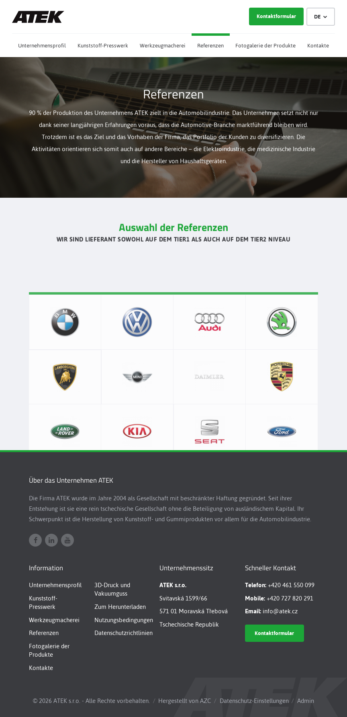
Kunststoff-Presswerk (103, 46)
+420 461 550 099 (291, 585)
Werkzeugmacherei (163, 46)
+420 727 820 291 (290, 598)
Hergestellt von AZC (184, 700)
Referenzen (210, 46)
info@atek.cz (280, 611)
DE (321, 17)
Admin (305, 700)
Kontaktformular (276, 16)
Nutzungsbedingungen (123, 620)
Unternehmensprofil (42, 46)
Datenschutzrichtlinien (123, 632)
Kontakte (318, 46)
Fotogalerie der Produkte (265, 46)
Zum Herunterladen (120, 606)
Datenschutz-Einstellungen (254, 700)
